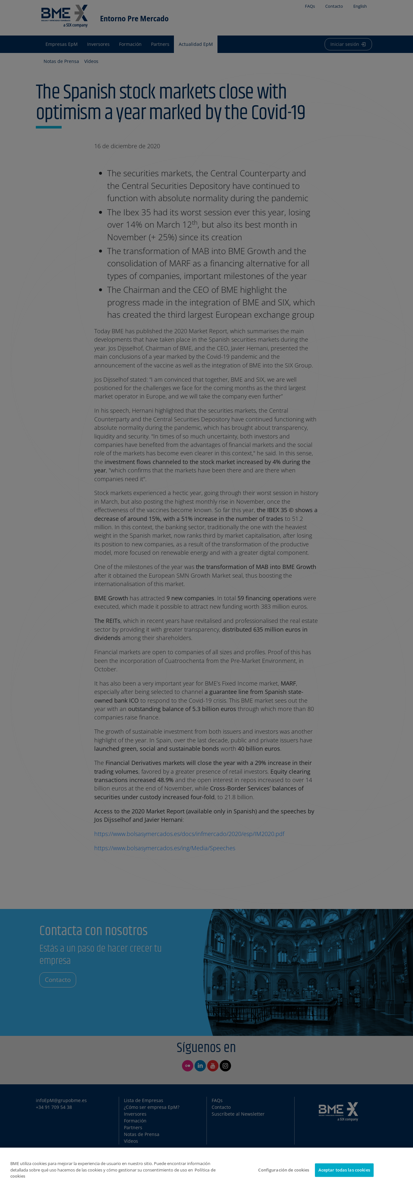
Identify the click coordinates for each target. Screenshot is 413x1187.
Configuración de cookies (283, 1170)
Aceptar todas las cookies (344, 1170)
